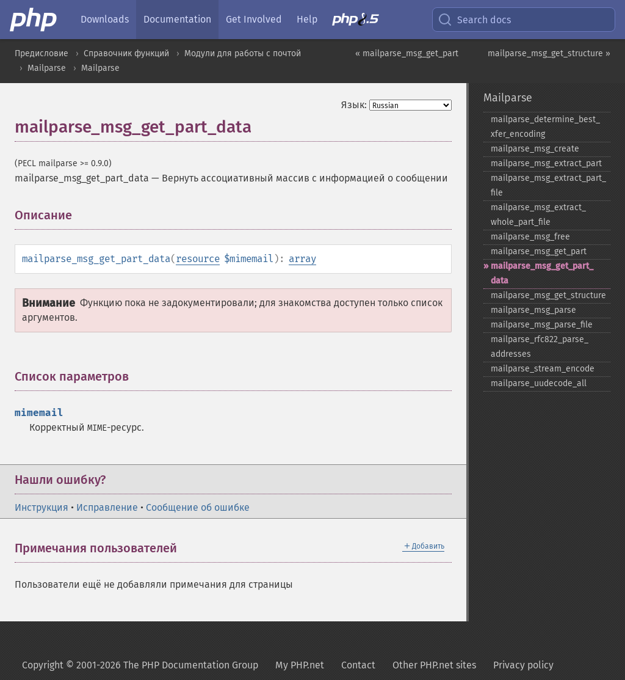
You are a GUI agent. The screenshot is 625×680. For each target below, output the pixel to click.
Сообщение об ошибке (198, 507)
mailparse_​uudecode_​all (539, 383)
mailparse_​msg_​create (535, 149)
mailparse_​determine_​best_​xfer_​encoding (545, 126)
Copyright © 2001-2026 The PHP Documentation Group (140, 665)
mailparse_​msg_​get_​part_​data (542, 273)
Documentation (177, 19)
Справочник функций (126, 53)
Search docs (474, 19)
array (302, 259)
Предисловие (41, 53)
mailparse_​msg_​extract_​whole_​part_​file (538, 214)
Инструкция (41, 507)
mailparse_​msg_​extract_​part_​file (548, 185)
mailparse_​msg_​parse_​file (542, 325)
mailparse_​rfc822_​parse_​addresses (539, 346)
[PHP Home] (34, 19)
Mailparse (46, 68)
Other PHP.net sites (434, 665)
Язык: (354, 105)
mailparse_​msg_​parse (533, 310)
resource (198, 259)
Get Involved (254, 19)
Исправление (107, 507)
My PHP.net (299, 665)
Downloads (105, 19)
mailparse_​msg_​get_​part (539, 251)
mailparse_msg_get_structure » (549, 53)
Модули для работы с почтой (242, 53)
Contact (358, 665)
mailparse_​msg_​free (530, 237)
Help (307, 19)
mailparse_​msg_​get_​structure (548, 295)
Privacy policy (523, 665)
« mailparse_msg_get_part (406, 53)
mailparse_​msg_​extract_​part (546, 163)
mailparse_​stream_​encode (542, 369)
